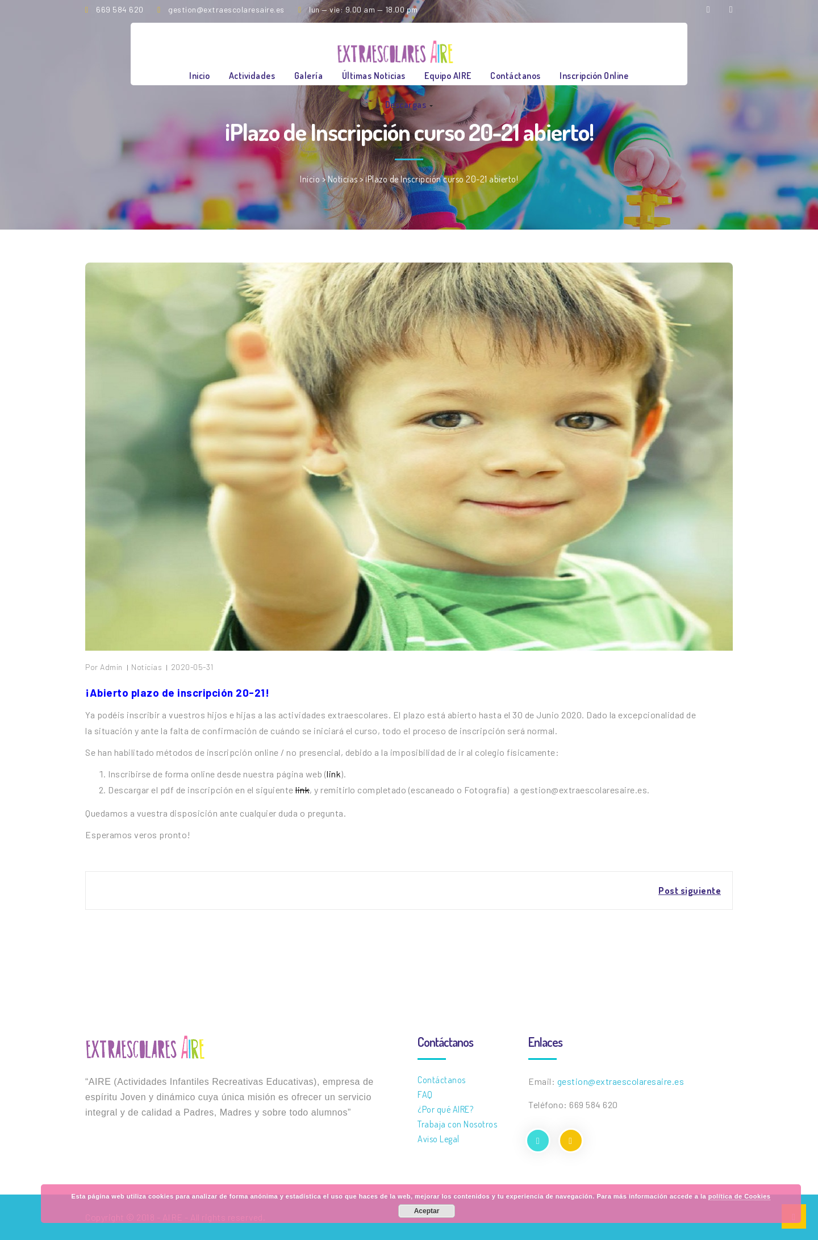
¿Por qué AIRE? (445, 1109)
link (334, 773)
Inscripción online (594, 75)
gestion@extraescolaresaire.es (621, 1081)
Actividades (252, 75)
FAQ (425, 1094)
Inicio (199, 75)
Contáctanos (515, 75)
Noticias (343, 179)
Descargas (409, 104)
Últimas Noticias (374, 75)
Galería (308, 75)
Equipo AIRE (447, 75)
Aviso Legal (439, 1139)
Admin (111, 667)
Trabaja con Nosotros (457, 1124)
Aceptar (427, 1211)
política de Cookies (739, 1196)
